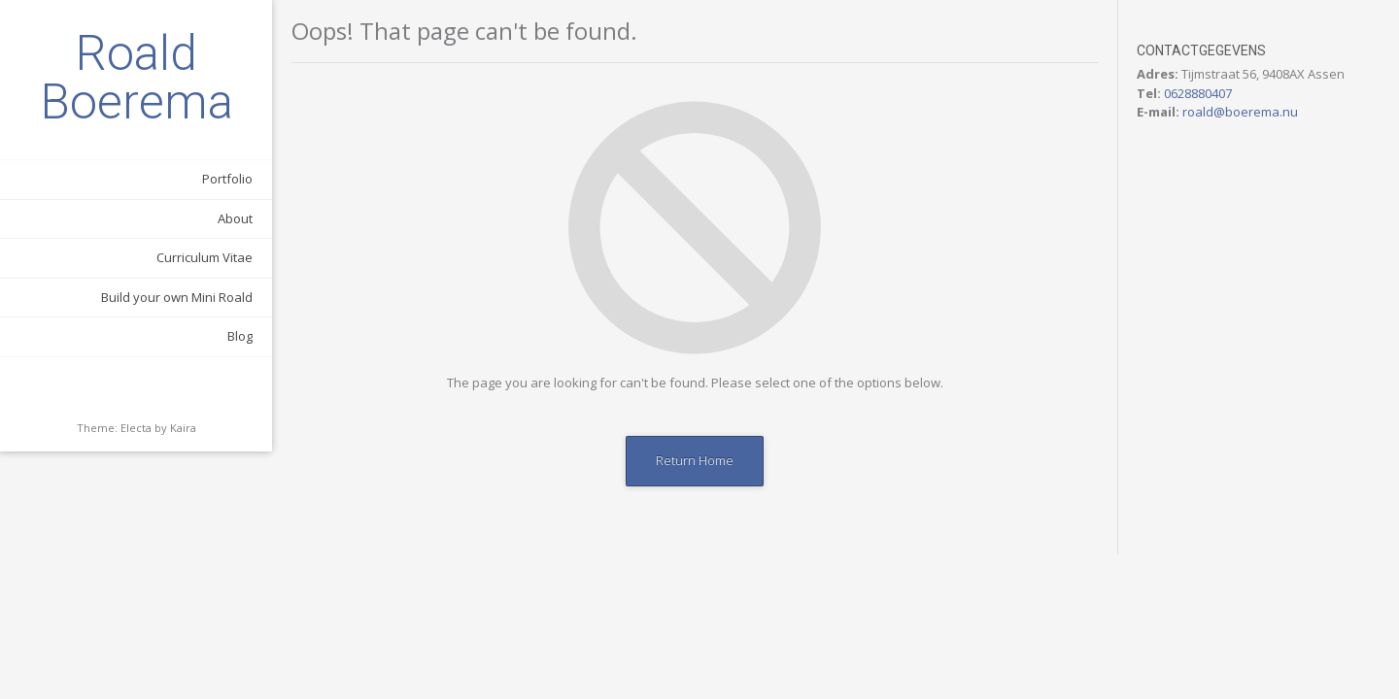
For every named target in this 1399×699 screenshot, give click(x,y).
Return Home (695, 460)
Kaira (183, 427)
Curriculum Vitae (204, 257)
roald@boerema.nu (1240, 111)
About (235, 218)
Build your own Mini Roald (177, 297)
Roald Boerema (136, 77)
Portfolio (227, 178)
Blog (240, 336)
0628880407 (1198, 93)
